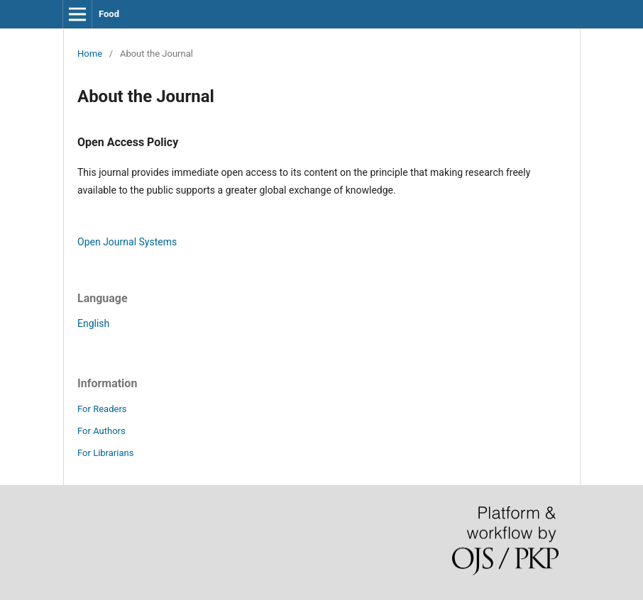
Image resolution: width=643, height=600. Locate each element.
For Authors (101, 431)
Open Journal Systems (127, 242)
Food (109, 14)
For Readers (102, 409)
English (93, 323)
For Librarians (105, 453)
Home (89, 53)
